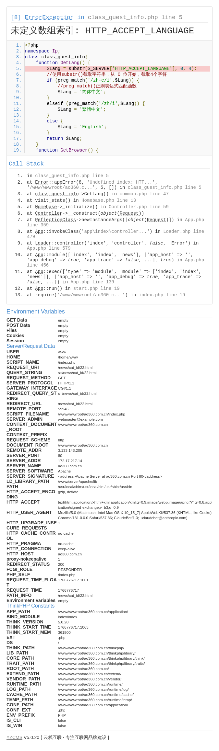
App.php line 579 (48, 248)
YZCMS (14, 737)
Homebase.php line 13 (108, 200)
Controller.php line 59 (139, 207)
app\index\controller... (115, 231)
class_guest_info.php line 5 (135, 17)
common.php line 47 (144, 194)
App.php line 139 (92, 282)
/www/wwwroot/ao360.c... (61, 187)
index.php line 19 (162, 295)
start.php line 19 (96, 288)
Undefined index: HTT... (121, 182)
